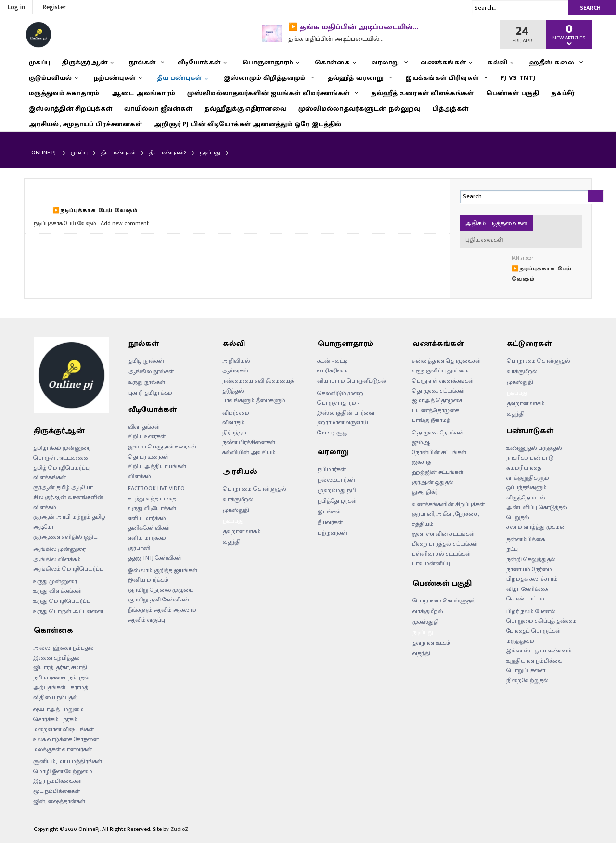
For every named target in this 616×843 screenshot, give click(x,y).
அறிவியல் (236, 361)
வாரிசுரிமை (332, 370)
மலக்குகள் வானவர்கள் (62, 749)
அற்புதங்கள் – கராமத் (60, 687)
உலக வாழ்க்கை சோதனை (66, 739)
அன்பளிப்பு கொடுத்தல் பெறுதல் (536, 512)
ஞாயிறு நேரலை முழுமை (161, 590)
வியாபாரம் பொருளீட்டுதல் (351, 380)
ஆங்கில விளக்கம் (57, 559)
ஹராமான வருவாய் (342, 422)
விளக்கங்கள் (49, 477)
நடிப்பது (233, 520)
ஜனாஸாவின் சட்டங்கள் (443, 533)
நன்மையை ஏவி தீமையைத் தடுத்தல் (258, 386)
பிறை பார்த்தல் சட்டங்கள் (445, 544)
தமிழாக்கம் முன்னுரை (61, 448)
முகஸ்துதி (236, 510)
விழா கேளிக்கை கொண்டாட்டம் (527, 594)
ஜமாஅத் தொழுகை (437, 400)
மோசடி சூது (332, 432)
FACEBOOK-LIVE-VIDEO (156, 488)
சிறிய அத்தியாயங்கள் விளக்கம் (157, 471)
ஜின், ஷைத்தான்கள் (59, 801)
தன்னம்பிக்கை (525, 539)
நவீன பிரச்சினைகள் (248, 442)
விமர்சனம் (235, 413)
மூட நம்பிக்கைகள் (56, 791)
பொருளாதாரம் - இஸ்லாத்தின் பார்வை (345, 408)
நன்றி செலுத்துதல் (531, 559)
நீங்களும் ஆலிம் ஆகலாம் (162, 609)
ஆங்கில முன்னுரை (59, 549)
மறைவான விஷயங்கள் (63, 729)
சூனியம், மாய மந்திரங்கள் (67, 761)
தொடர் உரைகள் (148, 456)
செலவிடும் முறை (340, 393)
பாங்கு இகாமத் (431, 420)
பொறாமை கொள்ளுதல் (254, 489)
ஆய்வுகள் (235, 370)
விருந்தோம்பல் (525, 497)
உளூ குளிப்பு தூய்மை (440, 370)
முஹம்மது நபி (337, 490)
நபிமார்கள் (332, 469)
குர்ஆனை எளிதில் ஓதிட (65, 537)
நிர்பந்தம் (234, 432)
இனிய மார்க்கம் (148, 580)
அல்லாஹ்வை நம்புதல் (63, 647)
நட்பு (512, 549)
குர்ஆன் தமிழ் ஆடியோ (63, 487)
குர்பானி (139, 548)
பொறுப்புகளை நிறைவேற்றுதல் (527, 675)
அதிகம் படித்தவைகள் (496, 223)
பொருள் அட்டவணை (61, 457)
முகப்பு (79, 152)
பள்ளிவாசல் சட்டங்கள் (441, 554)
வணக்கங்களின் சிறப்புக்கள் (448, 504)
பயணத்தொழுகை (435, 410)
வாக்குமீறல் (238, 499)
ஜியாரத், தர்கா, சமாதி (60, 667)
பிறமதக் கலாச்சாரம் (532, 579)
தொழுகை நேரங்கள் (438, 432)
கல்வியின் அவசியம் (249, 452)
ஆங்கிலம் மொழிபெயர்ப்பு (68, 569)
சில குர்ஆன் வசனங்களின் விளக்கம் (68, 502)
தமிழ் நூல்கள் (146, 361)
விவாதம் (233, 422)
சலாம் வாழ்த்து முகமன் (536, 527)
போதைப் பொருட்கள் (533, 631)
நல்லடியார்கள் (336, 480)
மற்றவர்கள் (332, 532)
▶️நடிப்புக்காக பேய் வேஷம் (95, 210)
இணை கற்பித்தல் (56, 658)
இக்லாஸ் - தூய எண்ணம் (539, 650)
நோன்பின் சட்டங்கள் (439, 452)
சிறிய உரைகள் (147, 436)
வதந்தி (232, 542)
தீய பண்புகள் (118, 152)
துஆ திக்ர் (425, 492)
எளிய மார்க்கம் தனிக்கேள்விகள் (149, 523)
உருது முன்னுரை (55, 581)
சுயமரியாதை (523, 468)
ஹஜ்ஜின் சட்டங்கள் (437, 472)
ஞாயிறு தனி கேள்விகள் (158, 599)
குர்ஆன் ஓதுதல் (433, 482)
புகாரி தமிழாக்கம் (150, 392)
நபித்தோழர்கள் (337, 501)
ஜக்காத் (421, 462)
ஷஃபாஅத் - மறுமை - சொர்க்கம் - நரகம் (60, 714)
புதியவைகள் (484, 239)
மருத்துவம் (520, 641)
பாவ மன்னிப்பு (431, 563)
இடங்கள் (329, 511)
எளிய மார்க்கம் (147, 538)
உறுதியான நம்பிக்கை (534, 660)
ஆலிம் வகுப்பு (146, 620)
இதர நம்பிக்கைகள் (57, 781)
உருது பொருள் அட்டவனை (68, 611)
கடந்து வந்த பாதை (152, 498)
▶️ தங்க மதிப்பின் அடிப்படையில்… (353, 27)
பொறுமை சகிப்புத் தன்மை (541, 621)
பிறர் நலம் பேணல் (531, 611)
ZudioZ (179, 829)
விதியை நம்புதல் (55, 697)
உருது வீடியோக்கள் (152, 508)
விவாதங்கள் (144, 427)
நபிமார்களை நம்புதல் (61, 677)
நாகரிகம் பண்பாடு (529, 457)
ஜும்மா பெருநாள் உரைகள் (162, 446)
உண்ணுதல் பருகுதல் (534, 448)
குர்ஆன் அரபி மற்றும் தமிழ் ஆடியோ (69, 522)
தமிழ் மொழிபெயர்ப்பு (61, 468)
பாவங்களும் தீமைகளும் (253, 400)
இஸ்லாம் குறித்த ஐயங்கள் (162, 570)
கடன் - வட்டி (332, 361)
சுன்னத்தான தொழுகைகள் (446, 361)
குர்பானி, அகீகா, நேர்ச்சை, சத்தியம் (445, 519)
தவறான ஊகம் (242, 531)
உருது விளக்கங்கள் (57, 591)
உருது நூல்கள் (146, 382)
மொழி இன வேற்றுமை (62, 771)
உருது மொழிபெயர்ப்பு (61, 601)
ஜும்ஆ (421, 442)
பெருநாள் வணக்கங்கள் (443, 380)
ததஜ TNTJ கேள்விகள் (155, 557)
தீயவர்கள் (330, 522)
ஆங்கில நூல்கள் (151, 371)
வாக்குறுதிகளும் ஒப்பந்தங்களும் (527, 483)
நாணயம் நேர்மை (529, 569)
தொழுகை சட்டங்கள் (438, 391)
